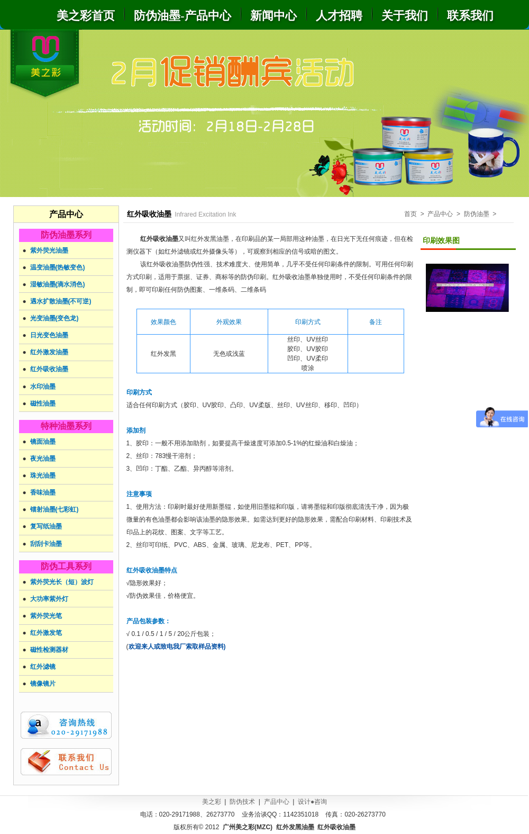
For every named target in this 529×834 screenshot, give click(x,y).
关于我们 (404, 15)
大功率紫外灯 (49, 599)
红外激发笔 (46, 632)
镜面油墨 (43, 441)
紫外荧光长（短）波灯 (62, 582)
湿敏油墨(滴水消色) (57, 284)
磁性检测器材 (49, 649)
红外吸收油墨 (49, 369)
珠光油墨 (43, 475)
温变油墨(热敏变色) (57, 267)
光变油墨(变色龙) (54, 318)
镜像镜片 (43, 683)
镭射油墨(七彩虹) (54, 509)
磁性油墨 (43, 403)
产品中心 (276, 801)
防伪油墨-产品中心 (182, 15)
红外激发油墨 (49, 352)
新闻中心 (273, 15)
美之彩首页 (86, 15)
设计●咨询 (312, 801)
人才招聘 (339, 15)
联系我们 (470, 15)
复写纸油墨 (46, 526)
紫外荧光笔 (46, 616)
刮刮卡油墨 (46, 544)
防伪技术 (242, 801)
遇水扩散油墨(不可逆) (61, 301)
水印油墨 (43, 386)
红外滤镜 (43, 666)
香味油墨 (43, 492)
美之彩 (211, 801)
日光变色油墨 (49, 335)
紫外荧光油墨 (49, 250)
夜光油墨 (43, 458)
